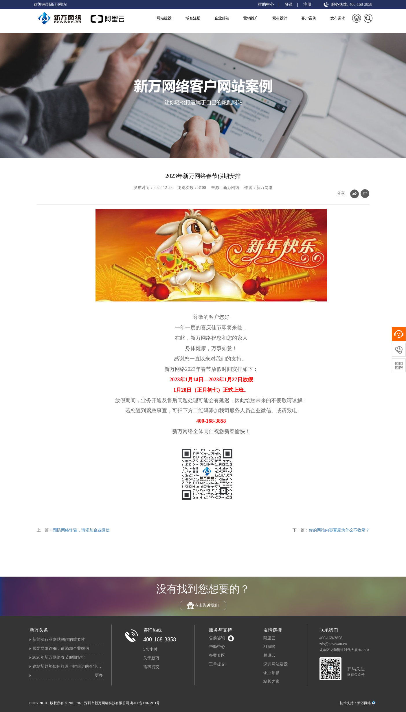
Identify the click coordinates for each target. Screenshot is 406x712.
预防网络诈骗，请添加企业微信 (81, 530)
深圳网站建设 (275, 664)
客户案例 (308, 18)
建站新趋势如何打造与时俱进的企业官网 (68, 666)
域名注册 (193, 18)
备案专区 (217, 655)
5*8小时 (150, 649)
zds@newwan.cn (333, 644)
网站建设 (164, 18)
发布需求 (337, 18)
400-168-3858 (159, 639)
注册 (307, 4)
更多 (99, 675)
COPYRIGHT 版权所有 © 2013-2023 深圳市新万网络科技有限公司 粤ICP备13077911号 (95, 703)
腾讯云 (269, 655)
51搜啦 (269, 647)
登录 (289, 4)
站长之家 (271, 681)
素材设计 (279, 18)
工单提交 (217, 664)
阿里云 (269, 638)
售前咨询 (217, 638)
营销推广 (250, 18)
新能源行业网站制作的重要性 (58, 639)
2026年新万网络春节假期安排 (58, 657)
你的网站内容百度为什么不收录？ (339, 530)
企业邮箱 (221, 18)
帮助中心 (266, 4)
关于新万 (151, 658)
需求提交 (151, 667)
